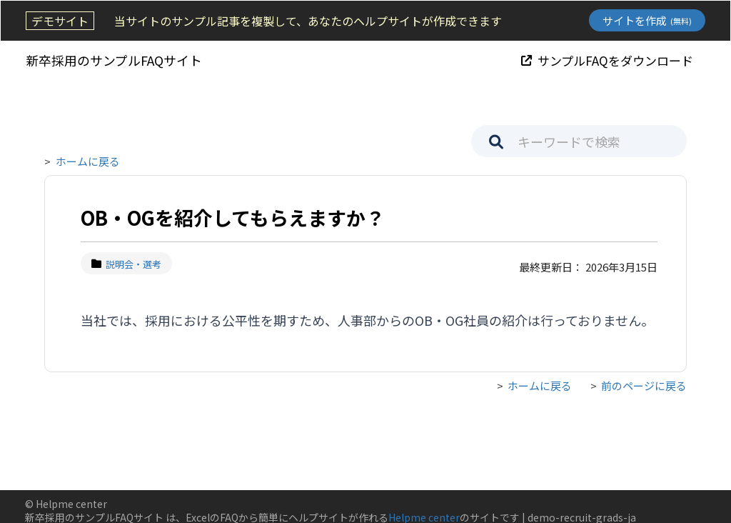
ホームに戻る (88, 161)
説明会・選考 (126, 264)
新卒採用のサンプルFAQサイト (113, 60)
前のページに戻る (644, 386)
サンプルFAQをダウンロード (608, 60)
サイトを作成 (647, 20)
